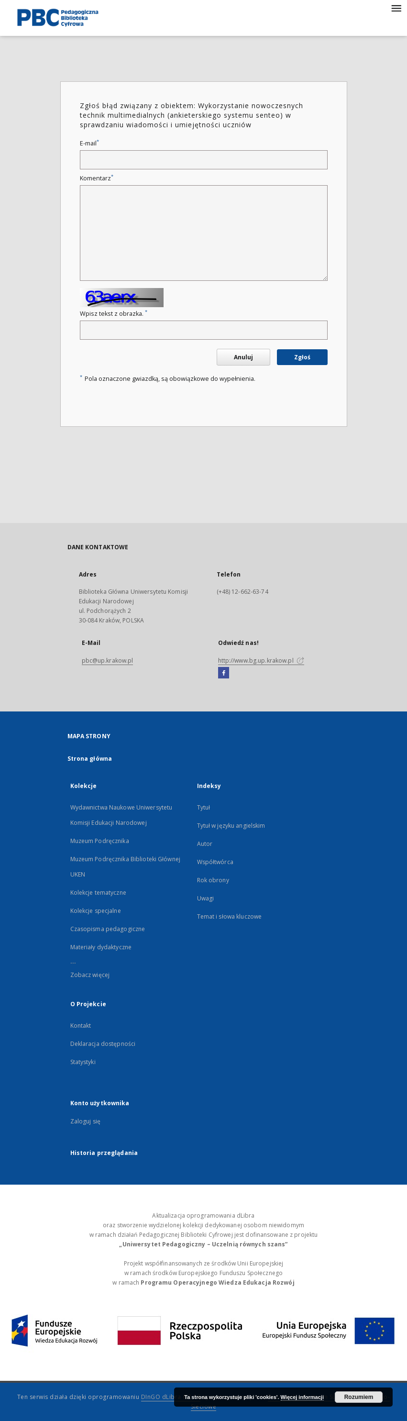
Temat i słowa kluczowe (229, 916)
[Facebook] (223, 673)
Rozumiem (359, 1397)
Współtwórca (215, 862)
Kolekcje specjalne (95, 911)
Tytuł (203, 807)
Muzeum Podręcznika (99, 841)
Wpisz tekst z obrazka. (113, 314)
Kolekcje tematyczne (98, 892)
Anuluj (243, 357)
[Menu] (396, 7)
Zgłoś (302, 357)
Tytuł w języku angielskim (231, 826)
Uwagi (205, 898)
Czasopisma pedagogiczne (107, 929)
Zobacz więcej (90, 975)
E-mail (89, 143)
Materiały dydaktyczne (101, 947)
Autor (205, 844)
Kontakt (80, 1025)
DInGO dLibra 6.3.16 (171, 1397)
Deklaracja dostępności (103, 1044)
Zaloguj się (85, 1121)
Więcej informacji (302, 1397)
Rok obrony (213, 880)
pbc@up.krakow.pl (107, 660)
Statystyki (83, 1062)
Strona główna (89, 759)
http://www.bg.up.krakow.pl (261, 660)
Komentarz (96, 178)
